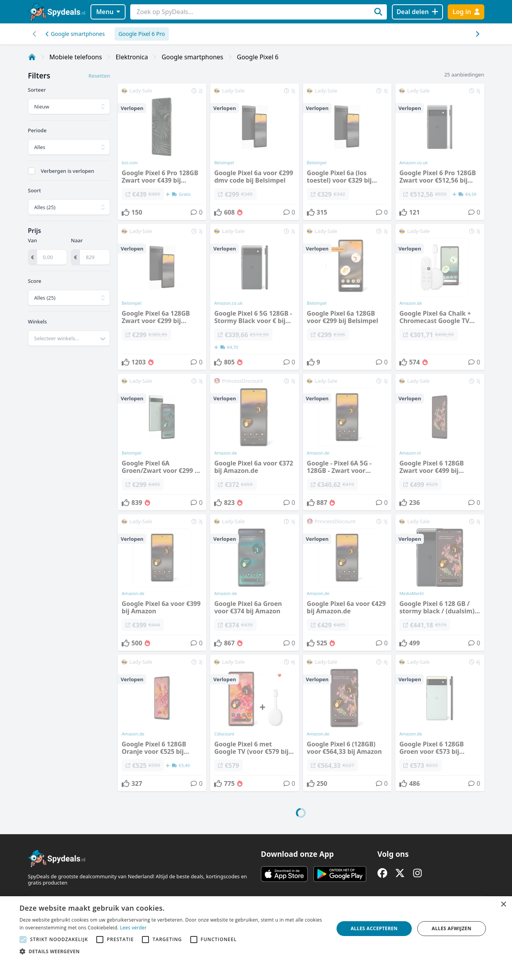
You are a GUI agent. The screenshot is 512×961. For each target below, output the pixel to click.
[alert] (256, 928)
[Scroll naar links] (477, 34)
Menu (108, 11)
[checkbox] (31, 170)
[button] (171, 951)
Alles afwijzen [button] (451, 928)
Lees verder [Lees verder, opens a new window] (133, 927)
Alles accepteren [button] (374, 928)
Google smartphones (75, 33)
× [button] (503, 905)
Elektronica (131, 57)
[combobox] (69, 338)
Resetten (99, 76)
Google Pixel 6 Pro (142, 33)
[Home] (32, 57)
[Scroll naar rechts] (35, 34)
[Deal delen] (417, 12)
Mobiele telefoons (76, 57)
